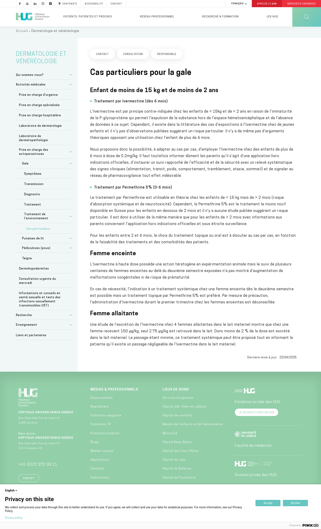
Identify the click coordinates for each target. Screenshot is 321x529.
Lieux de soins (176, 391)
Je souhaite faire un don (256, 414)
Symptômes (33, 175)
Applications (99, 461)
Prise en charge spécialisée (39, 107)
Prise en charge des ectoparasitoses (33, 153)
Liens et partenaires (31, 337)
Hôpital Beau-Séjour (177, 444)
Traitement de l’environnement (36, 218)
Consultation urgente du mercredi (37, 283)
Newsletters (99, 408)
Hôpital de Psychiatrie (179, 479)
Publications (99, 479)
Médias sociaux (102, 453)
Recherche (24, 317)
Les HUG (272, 16)
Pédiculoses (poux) (36, 249)
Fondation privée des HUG (257, 404)
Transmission (34, 186)
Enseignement (26, 326)
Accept (267, 503)
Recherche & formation (220, 16)
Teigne (27, 260)
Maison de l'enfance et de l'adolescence (193, 426)
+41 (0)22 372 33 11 (37, 466)
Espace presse (101, 399)
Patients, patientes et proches (87, 16)
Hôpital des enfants (177, 417)
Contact (29, 480)
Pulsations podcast (105, 435)
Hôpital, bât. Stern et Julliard (184, 408)
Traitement (32, 206)
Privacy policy (13, 517)
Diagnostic (32, 196)
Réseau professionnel (157, 16)
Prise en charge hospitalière (40, 117)
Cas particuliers (38, 230)
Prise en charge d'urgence (38, 96)
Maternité (170, 435)
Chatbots (97, 470)
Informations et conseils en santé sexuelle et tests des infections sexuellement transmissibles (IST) (40, 301)
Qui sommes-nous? (30, 76)
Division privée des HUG (256, 477)
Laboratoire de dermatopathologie (33, 140)
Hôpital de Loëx (174, 461)
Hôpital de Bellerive (177, 470)
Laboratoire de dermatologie (40, 127)
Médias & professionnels (114, 391)
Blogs (94, 444)
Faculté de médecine (253, 447)
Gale (25, 165)
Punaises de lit (33, 240)
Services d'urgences (178, 399)
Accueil (22, 32)
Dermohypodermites (34, 270)
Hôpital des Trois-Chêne (180, 453)
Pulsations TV (100, 426)
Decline (295, 503)
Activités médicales (31, 86)
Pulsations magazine (105, 417)
